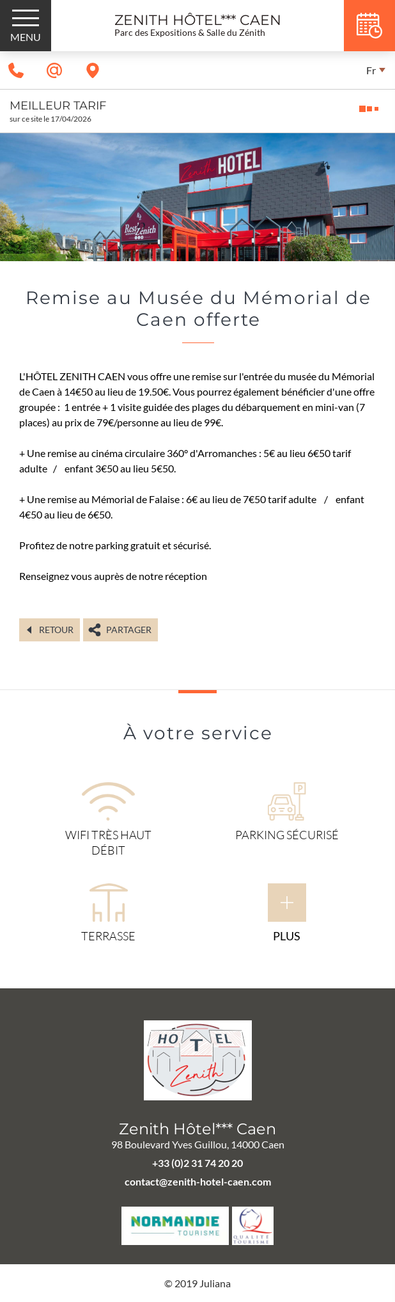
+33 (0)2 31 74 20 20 (197, 1163)
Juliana (215, 1283)
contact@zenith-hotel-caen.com (198, 1181)
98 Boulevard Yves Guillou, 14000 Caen (197, 1144)
